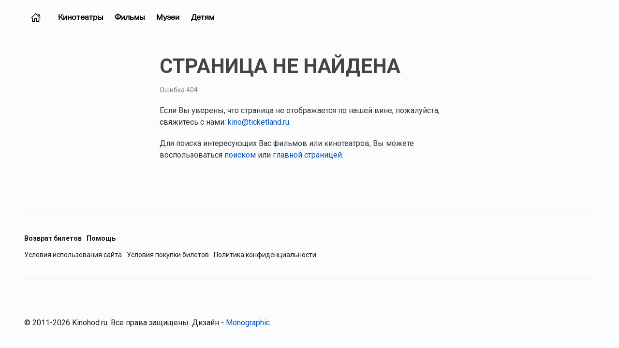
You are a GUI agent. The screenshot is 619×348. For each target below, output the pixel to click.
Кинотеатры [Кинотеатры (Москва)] (80, 17)
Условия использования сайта (73, 255)
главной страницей (307, 155)
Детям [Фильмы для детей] (202, 17)
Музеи (167, 17)
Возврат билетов (53, 238)
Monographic (248, 322)
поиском (240, 155)
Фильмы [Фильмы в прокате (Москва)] (130, 17)
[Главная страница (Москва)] (35, 17)
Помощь (101, 238)
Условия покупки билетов (168, 255)
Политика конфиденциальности (265, 255)
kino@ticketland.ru (258, 122)
